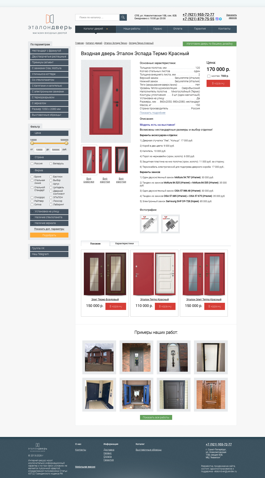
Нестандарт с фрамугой (46, 50)
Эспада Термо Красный (141, 43)
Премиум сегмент (43, 62)
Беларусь (57, 163)
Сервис (157, 28)
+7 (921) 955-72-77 (198, 14)
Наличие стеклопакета (46, 217)
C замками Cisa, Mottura (46, 68)
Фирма (37, 170)
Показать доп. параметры (49, 229)
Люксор (56, 200)
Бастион (56, 176)
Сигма (36, 204)
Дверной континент (57, 192)
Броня (36, 176)
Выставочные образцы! (46, 114)
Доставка (109, 449)
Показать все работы (156, 417)
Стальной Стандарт (38, 189)
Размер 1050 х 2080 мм (46, 108)
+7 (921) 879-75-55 (198, 19)
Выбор (55, 180)
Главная (79, 43)
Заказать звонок (231, 16)
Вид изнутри (105, 164)
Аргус (54, 183)
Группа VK (38, 248)
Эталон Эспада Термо (115, 43)
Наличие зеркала (43, 223)
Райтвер (37, 200)
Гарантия (200, 28)
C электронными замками (48, 91)
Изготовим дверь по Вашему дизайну (210, 43)
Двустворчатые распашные (49, 56)
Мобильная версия (85, 467)
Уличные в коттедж (44, 73)
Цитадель (57, 187)
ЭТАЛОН (56, 197)
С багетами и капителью (47, 85)
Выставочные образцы (149, 449)
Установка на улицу (45, 211)
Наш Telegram (40, 254)
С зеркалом (39, 103)
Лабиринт (57, 204)
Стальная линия (38, 181)
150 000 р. (94, 305)
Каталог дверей (93, 28)
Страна (37, 157)
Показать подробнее (152, 112)
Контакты (224, 28)
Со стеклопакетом (43, 79)
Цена (36, 133)
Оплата (177, 28)
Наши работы (131, 28)
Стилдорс (38, 197)
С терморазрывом (43, 97)
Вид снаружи (89, 164)
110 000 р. (144, 305)
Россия (36, 163)
